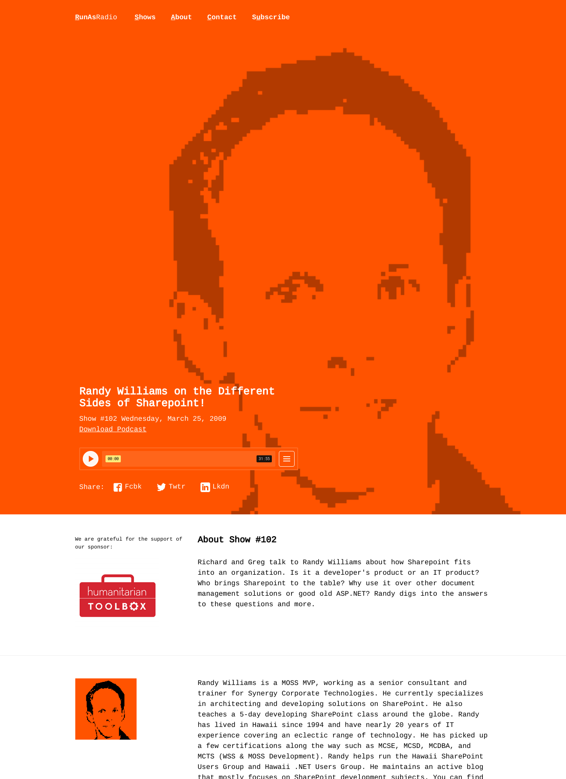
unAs (96, 18)
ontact (222, 17)
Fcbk (133, 487)
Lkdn (220, 487)
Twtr (177, 487)
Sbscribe (271, 17)
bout (181, 17)
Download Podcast (113, 430)
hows (145, 17)
